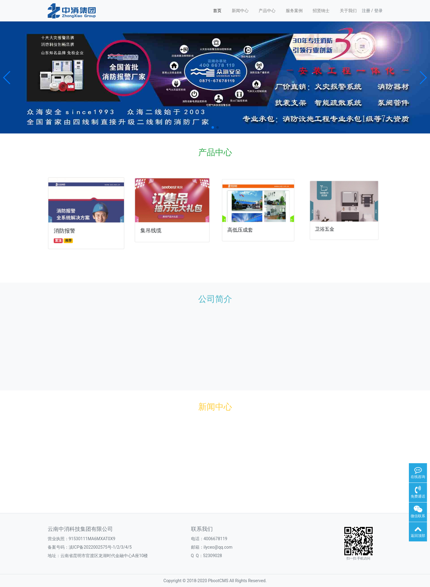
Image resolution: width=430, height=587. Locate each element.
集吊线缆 (152, 229)
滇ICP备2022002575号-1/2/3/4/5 (100, 547)
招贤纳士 (321, 10)
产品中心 (267, 10)
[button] (7, 77)
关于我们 (348, 10)
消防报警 (65, 230)
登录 (378, 10)
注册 (366, 10)
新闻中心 (240, 10)
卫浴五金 (328, 226)
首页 (217, 10)
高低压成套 (242, 227)
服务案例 (294, 10)
